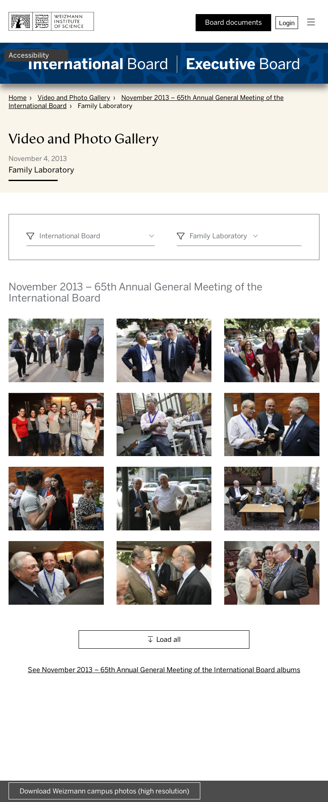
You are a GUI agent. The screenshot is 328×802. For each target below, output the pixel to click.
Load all (168, 639)
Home (17, 98)
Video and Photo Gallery (74, 98)
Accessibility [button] (29, 55)
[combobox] (90, 237)
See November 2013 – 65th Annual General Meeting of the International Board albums (164, 670)
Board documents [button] (233, 22)
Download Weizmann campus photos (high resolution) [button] (104, 791)
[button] (310, 22)
